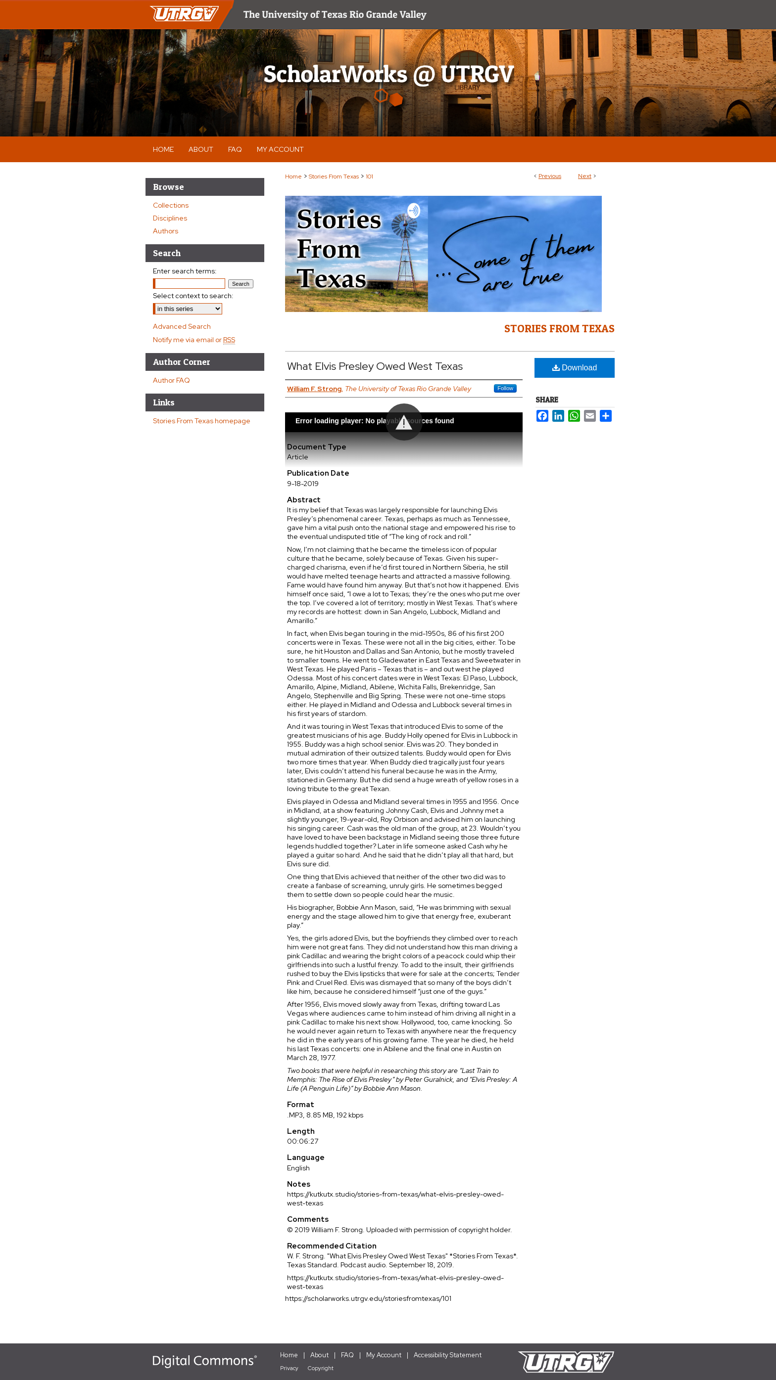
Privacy (289, 1368)
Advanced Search (182, 326)
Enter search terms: (185, 271)
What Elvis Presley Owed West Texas (375, 366)
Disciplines (170, 218)
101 (369, 176)
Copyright (321, 1368)
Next (584, 176)
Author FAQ (171, 380)
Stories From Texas (334, 176)
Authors (165, 230)
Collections (171, 205)
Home (293, 176)
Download (574, 367)
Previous (549, 176)
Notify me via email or (194, 339)
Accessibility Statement (448, 1355)
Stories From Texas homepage (201, 420)
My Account (383, 1355)
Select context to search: (193, 295)
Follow (505, 388)
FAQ (347, 1355)
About (319, 1355)
